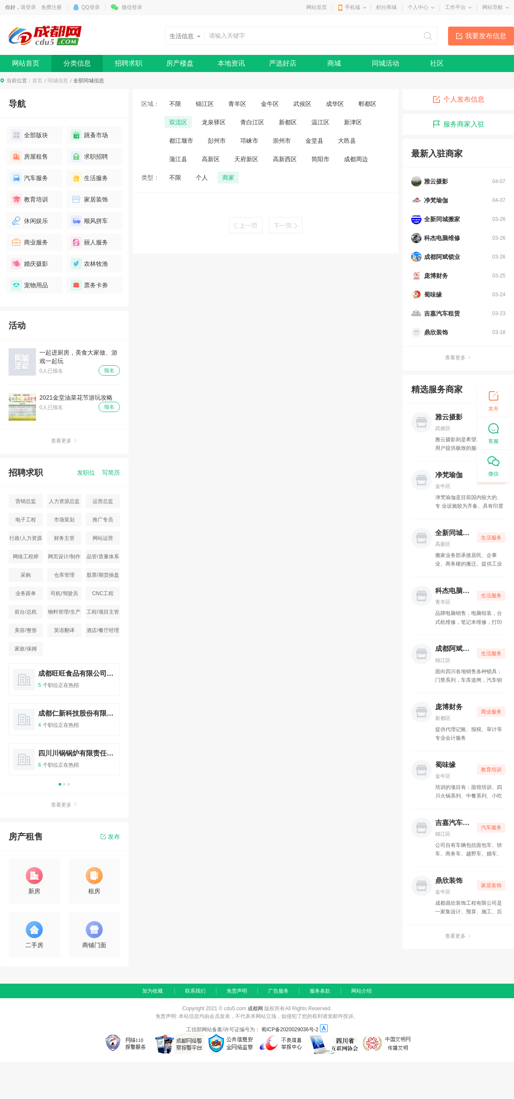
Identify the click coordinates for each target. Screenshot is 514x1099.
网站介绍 (361, 991)
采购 (26, 575)
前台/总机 (25, 612)
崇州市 (282, 140)
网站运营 (103, 538)
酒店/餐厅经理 (103, 630)
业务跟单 (25, 593)
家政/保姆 (25, 649)
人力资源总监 (64, 501)
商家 (228, 177)
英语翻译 (64, 630)
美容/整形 (25, 630)
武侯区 (302, 103)
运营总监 (103, 501)
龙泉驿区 (214, 122)
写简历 (111, 472)
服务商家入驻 (458, 124)
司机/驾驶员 (64, 593)
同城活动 (385, 63)
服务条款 (320, 991)
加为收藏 (152, 991)
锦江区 (205, 103)
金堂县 (314, 140)
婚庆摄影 (29, 263)
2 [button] (64, 784)
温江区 (320, 122)
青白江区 (252, 122)
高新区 (211, 159)
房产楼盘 (180, 63)
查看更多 (64, 441)
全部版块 (29, 135)
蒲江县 (178, 159)
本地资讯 (231, 63)
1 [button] (60, 784)
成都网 (255, 1009)
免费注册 (51, 7)
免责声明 (237, 991)
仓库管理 (64, 575)
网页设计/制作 (64, 557)
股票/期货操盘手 (103, 577)
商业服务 (29, 242)
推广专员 (103, 520)
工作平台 (455, 7)
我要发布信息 (485, 35)
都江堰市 (181, 140)
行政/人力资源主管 (25, 540)
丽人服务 (89, 242)
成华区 (335, 103)
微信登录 (132, 7)
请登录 (28, 7)
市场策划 (64, 520)
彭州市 (217, 140)
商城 (334, 63)
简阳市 (320, 159)
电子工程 (25, 520)
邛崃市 (249, 140)
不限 (175, 103)
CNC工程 (103, 593)
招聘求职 (128, 63)
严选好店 (282, 63)
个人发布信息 (458, 99)
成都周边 (356, 159)
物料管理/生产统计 (64, 614)
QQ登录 (90, 7)
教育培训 (29, 199)
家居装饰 (89, 199)
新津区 (353, 122)
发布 (110, 836)
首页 (37, 81)
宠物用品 (29, 285)
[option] (64, 723)
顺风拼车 (89, 220)
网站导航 (492, 7)
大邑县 (347, 140)
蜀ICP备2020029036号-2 (289, 1030)
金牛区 (270, 103)
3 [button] (68, 784)
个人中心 (418, 7)
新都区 (288, 122)
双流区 (178, 122)
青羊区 (237, 103)
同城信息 (58, 81)
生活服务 (89, 178)
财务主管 (64, 538)
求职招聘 (89, 156)
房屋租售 (29, 156)
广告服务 (278, 991)
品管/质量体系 (103, 557)
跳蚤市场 (89, 135)
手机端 (352, 7)
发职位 (86, 472)
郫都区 (368, 103)
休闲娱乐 (29, 220)
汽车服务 (29, 178)
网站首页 (316, 7)
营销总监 (25, 501)
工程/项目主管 (103, 612)
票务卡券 (89, 285)
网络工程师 (26, 557)
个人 (202, 177)
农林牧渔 (89, 263)
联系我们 (195, 991)
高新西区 (285, 159)
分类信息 (77, 63)
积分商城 (386, 7)
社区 (437, 63)
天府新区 (246, 159)
